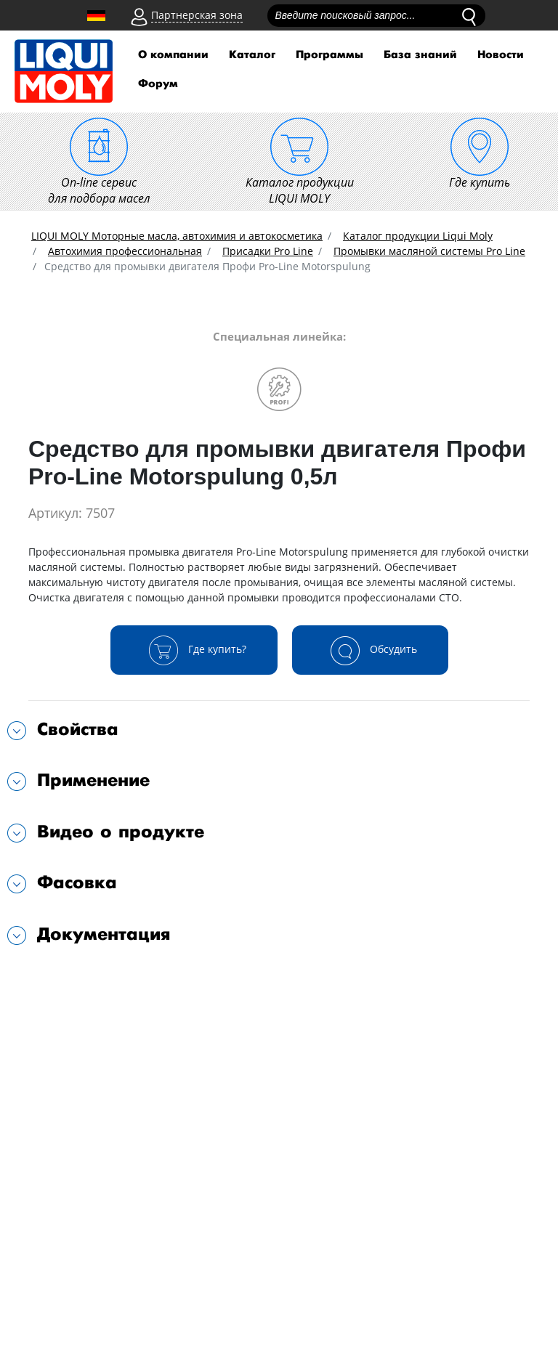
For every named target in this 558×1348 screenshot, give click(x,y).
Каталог (252, 54)
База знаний (420, 54)
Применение (93, 780)
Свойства (77, 729)
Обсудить (370, 650)
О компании (173, 54)
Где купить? (194, 650)
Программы (329, 54)
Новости (500, 54)
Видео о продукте (120, 832)
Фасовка (77, 883)
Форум (158, 83)
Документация (104, 934)
